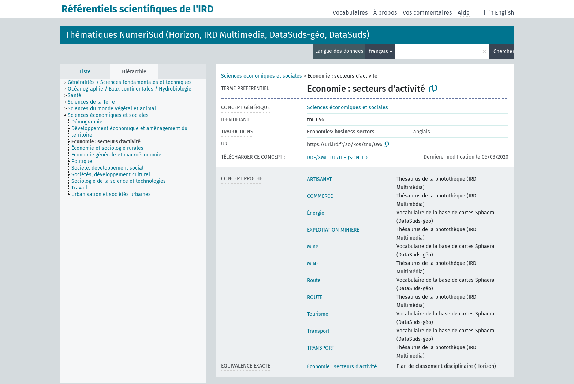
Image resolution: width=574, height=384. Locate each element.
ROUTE (314, 297)
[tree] (133, 231)
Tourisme (317, 314)
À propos (385, 12)
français (378, 51)
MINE (313, 264)
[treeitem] (132, 82)
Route (314, 280)
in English (501, 12)
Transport (318, 331)
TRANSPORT (320, 348)
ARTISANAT (319, 179)
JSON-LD (358, 158)
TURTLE (337, 158)
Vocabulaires (350, 12)
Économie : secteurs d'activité (342, 366)
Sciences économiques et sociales (261, 76)
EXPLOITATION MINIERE (333, 230)
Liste (85, 72)
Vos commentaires (427, 12)
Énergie (315, 213)
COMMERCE (320, 196)
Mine (312, 247)
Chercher (503, 51)
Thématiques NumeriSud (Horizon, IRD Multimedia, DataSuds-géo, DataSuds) (217, 35)
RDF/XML (317, 158)
